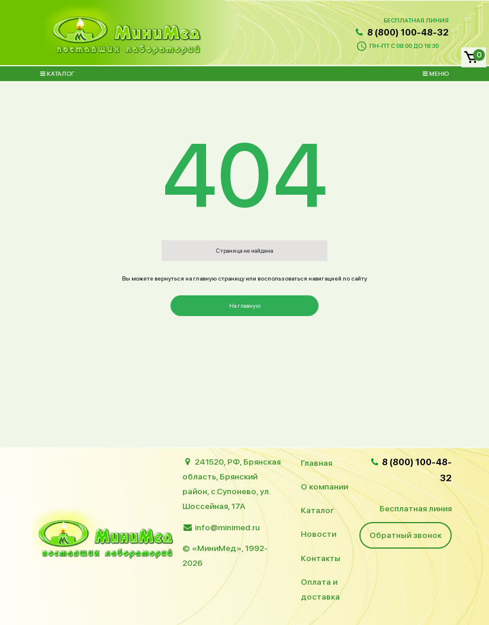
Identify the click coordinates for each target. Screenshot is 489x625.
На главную (244, 305)
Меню (436, 73)
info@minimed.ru (227, 527)
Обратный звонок (405, 535)
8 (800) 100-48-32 (401, 32)
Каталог (57, 73)
